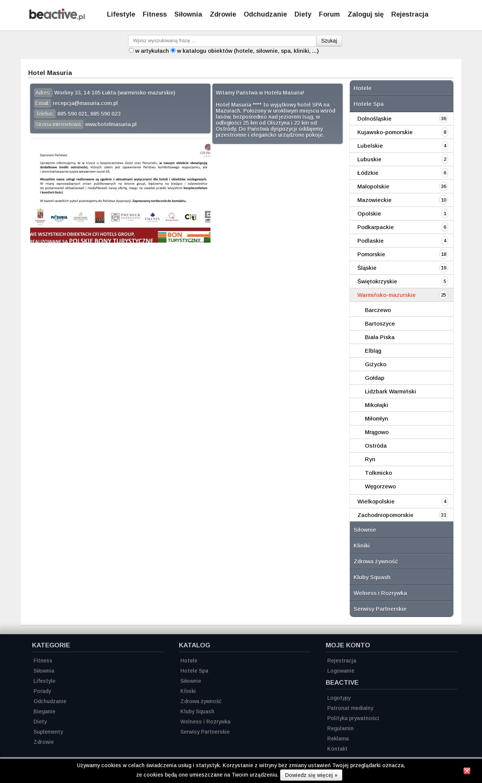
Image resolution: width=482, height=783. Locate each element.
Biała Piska (380, 337)
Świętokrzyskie (377, 281)
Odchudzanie (265, 14)
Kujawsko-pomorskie (385, 132)
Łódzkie (367, 173)
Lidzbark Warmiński (390, 391)
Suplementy (48, 732)
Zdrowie (223, 14)
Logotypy (339, 698)
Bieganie (44, 711)
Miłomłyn (376, 418)
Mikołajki (376, 405)
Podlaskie (370, 240)
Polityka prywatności (353, 718)
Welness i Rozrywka (380, 593)
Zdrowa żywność (376, 561)
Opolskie (369, 213)
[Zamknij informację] (467, 772)
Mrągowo (377, 432)
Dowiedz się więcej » (311, 775)
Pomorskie (371, 254)
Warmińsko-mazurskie (386, 295)
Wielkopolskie (376, 501)
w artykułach (152, 50)
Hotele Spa (369, 104)
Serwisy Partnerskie (380, 609)
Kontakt (337, 749)
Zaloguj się (366, 14)
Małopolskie (373, 186)
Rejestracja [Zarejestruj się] (410, 14)
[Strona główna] (57, 18)
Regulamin (340, 728)
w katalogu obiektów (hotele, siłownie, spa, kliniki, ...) (248, 50)
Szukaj (329, 41)
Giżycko (375, 364)
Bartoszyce (380, 323)
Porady (42, 691)
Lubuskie (369, 159)
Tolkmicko (378, 472)
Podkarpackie (375, 227)
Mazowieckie (374, 200)
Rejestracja (341, 661)
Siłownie (365, 529)
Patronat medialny (350, 708)
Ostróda (376, 445)
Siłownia (188, 14)
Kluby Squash (372, 577)
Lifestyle (121, 14)
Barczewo (378, 310)
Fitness (155, 14)
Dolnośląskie (374, 118)
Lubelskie (370, 145)
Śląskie (367, 268)
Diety (302, 14)
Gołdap (374, 378)
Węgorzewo (380, 486)
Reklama (338, 739)
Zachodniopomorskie (385, 515)
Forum (329, 14)
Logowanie (340, 671)
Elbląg (373, 350)
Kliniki (362, 545)
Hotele (363, 88)
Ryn (370, 459)
